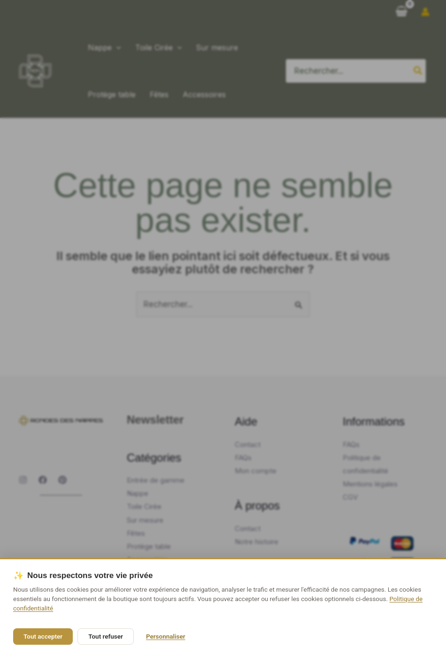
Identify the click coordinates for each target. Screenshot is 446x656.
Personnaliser (165, 636)
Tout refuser (105, 636)
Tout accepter (42, 636)
